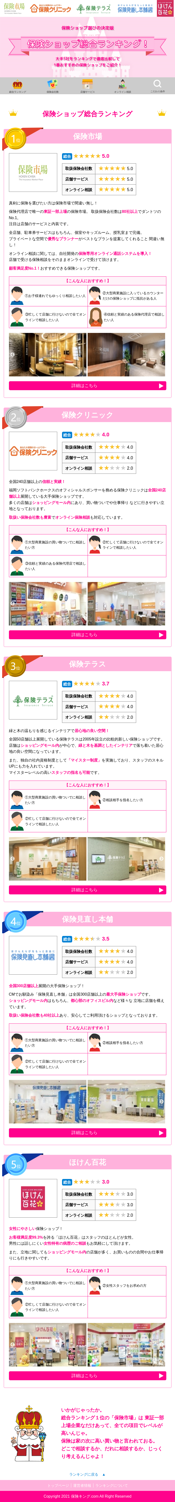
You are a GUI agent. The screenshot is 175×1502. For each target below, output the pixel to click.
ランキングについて (113, 1485)
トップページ (56, 1485)
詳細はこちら (84, 385)
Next (161, 354)
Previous (12, 354)
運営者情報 (81, 1485)
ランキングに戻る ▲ (87, 1474)
